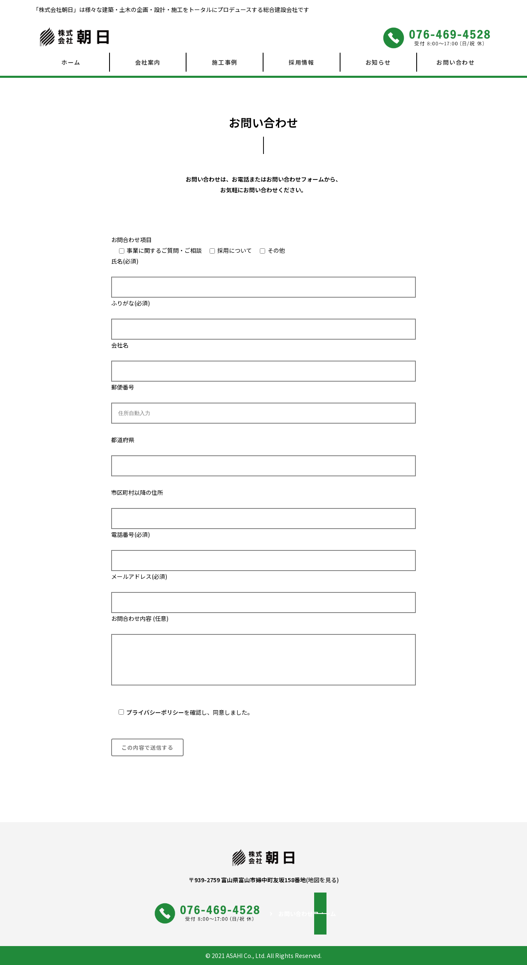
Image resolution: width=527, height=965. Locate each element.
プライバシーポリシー (155, 712)
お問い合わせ (455, 62)
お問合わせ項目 (131, 239)
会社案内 (148, 62)
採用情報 (301, 62)
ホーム (71, 62)
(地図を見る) (322, 880)
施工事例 (225, 62)
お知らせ (378, 62)
